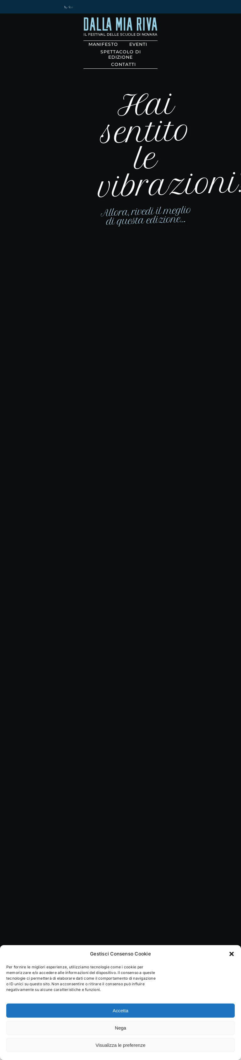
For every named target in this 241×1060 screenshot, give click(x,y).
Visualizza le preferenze (121, 1045)
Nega (120, 1027)
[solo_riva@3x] (120, 20)
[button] (231, 954)
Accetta (120, 1010)
